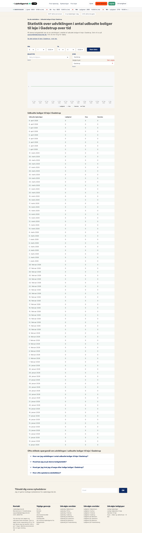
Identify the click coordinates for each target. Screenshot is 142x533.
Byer (74, 54)
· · (35, 9)
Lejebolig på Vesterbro (67, 518)
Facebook (14, 530)
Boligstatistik (40, 522)
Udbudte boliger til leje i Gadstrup (51, 19)
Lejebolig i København (66, 509)
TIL (58, 46)
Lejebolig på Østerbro (66, 520)
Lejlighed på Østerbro (90, 520)
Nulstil (29, 60)
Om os (38, 509)
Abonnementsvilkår (42, 515)
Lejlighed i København (90, 509)
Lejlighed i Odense (89, 513)
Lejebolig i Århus (65, 511)
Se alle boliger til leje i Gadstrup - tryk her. (42, 39)
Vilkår (38, 513)
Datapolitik (40, 516)
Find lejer (74, 4)
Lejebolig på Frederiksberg (68, 522)
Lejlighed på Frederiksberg (92, 522)
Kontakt (39, 511)
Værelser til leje (111, 513)
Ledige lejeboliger (112, 509)
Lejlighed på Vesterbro (90, 518)
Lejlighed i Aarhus (89, 511)
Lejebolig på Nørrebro (66, 516)
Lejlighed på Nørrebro (90, 516)
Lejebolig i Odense (65, 513)
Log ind (111, 3)
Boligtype (31, 54)
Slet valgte (110, 60)
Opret (91, 3)
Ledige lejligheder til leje (114, 511)
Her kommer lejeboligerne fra (45, 520)
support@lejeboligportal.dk (37, 34)
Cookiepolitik (40, 518)
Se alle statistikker (33, 19)
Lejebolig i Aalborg (66, 515)
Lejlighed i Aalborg (89, 515)
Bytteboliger (64, 4)
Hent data (93, 49)
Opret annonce (101, 3)
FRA (29, 46)
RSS (38, 524)
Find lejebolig (54, 4)
